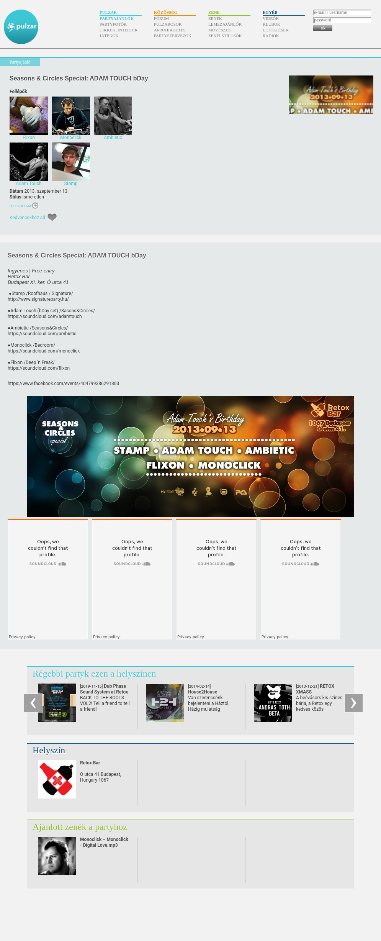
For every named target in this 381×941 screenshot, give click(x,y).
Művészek (219, 30)
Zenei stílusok (225, 35)
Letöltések (276, 30)
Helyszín (49, 750)
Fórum (161, 18)
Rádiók (271, 35)
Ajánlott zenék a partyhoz (80, 827)
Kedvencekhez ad (27, 217)
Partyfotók (113, 24)
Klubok (271, 24)
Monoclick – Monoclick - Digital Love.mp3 (104, 842)
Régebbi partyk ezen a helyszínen (94, 674)
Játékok (109, 35)
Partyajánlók (117, 18)
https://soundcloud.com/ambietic (42, 333)
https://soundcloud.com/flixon (39, 368)
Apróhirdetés (170, 30)
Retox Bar (90, 763)
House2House (202, 692)
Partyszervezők (172, 35)
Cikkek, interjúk (119, 30)
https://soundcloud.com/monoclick (44, 351)
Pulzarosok (168, 24)
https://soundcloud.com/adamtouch (45, 316)
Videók (271, 18)
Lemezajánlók (225, 24)
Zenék (215, 18)
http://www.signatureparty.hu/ (38, 299)
